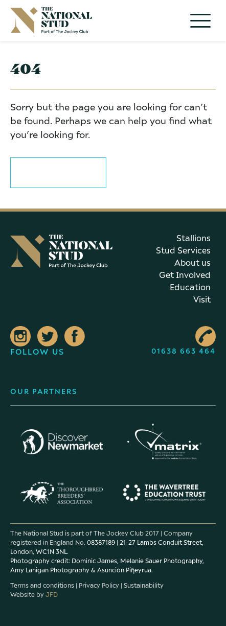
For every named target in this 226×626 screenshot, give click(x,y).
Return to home (58, 171)
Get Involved (185, 275)
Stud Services (183, 250)
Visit (202, 299)
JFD (52, 594)
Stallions (193, 238)
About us (192, 263)
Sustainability (144, 585)
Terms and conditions (42, 585)
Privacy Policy (99, 585)
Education (190, 287)
